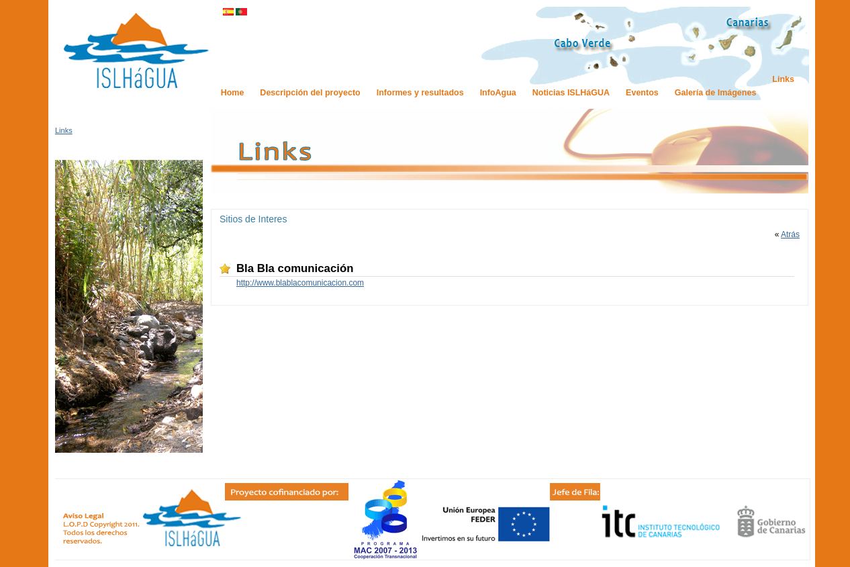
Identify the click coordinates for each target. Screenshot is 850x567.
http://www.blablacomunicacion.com (300, 283)
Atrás (790, 234)
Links (64, 130)
